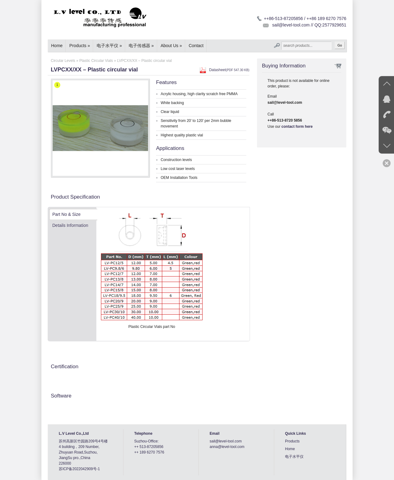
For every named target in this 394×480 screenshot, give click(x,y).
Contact (196, 45)
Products (79, 45)
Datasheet (229, 70)
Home (56, 45)
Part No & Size (66, 214)
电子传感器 (141, 45)
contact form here (296, 126)
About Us (171, 45)
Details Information (70, 225)
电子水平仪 (109, 45)
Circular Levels (63, 60)
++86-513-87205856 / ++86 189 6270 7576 (305, 18)
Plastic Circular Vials (96, 60)
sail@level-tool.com (226, 441)
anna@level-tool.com (227, 447)
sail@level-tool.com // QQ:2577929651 (309, 24)
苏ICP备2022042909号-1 (79, 469)
